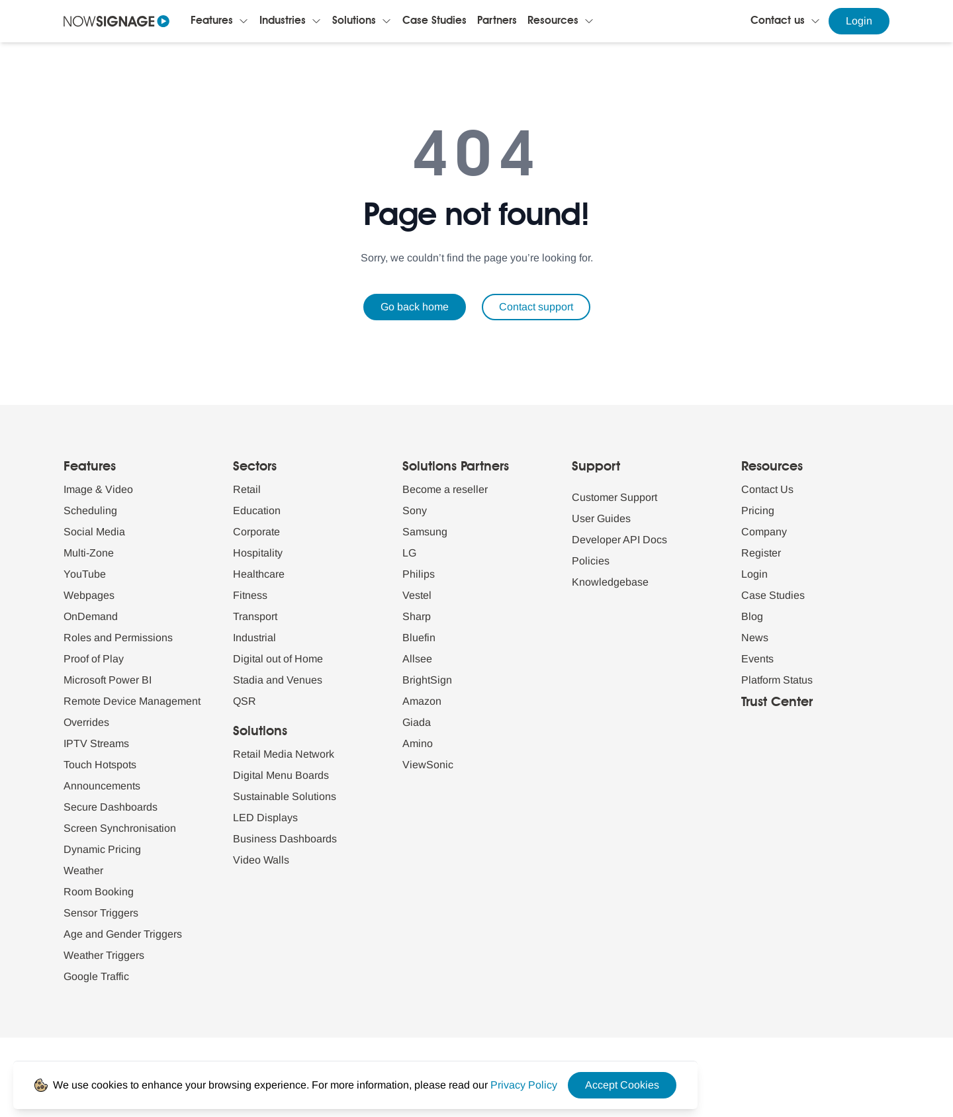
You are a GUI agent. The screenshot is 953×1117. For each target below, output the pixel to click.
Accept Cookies (622, 1085)
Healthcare (259, 574)
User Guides (601, 518)
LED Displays (265, 817)
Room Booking (99, 891)
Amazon (421, 701)
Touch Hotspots (100, 764)
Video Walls (261, 860)
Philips (418, 574)
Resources (552, 21)
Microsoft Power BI (108, 680)
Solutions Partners (455, 467)
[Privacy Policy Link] (523, 1085)
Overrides (86, 722)
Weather (83, 870)
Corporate (256, 531)
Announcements (102, 785)
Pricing (757, 510)
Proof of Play (94, 658)
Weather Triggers (104, 955)
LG (409, 552)
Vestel (416, 595)
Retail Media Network (283, 754)
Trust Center (777, 702)
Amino (417, 743)
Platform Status (777, 680)
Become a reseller (445, 489)
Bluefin (418, 637)
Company (764, 531)
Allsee (417, 658)
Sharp (416, 616)
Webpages (89, 595)
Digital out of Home (278, 658)
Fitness (250, 595)
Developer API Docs (619, 539)
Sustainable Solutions (284, 796)
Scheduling (90, 510)
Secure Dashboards (111, 807)
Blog (752, 616)
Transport (255, 616)
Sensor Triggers (101, 912)
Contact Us (767, 489)
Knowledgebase (610, 582)
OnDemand (91, 616)
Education (257, 510)
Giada (416, 722)
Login (859, 20)
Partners (497, 21)
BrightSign (427, 680)
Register (761, 552)
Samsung (424, 531)
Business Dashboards (285, 838)
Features (212, 21)
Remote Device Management (132, 701)
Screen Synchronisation (120, 828)
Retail (247, 489)
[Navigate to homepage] (116, 21)
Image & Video (98, 489)
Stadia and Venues (277, 680)
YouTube (85, 574)
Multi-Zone (89, 552)
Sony (414, 510)
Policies (591, 560)
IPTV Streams (96, 743)
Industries (282, 21)
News (754, 637)
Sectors (255, 467)
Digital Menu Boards (281, 775)
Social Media (94, 531)
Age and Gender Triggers (123, 934)
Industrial (254, 637)
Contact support (536, 306)
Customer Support (614, 497)
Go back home (415, 306)
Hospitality (258, 552)
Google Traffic (96, 976)
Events (757, 658)
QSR (244, 701)
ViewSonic (427, 764)
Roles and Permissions (118, 637)
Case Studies (434, 21)
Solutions (354, 21)
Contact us (777, 21)
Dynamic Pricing (102, 849)
